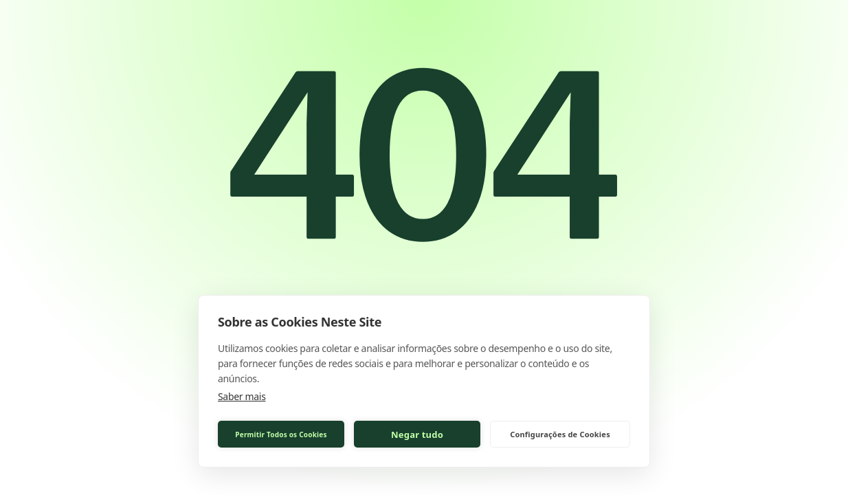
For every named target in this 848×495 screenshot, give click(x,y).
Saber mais (242, 396)
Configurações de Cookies (560, 434)
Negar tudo (417, 434)
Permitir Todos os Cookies (280, 434)
